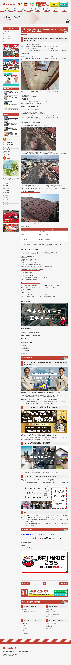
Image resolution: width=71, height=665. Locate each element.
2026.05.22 (11, 93)
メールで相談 (59, 594)
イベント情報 (7, 38)
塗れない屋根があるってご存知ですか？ (29, 611)
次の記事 (63, 583)
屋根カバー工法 (8, 142)
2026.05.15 (11, 129)
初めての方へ (7, 9)
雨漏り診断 (48, 628)
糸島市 (6, 195)
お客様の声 (23, 632)
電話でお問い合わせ (26, 545)
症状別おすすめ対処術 (50, 611)
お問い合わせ (63, 9)
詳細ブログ (6, 31)
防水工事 (6, 154)
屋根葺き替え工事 (8, 145)
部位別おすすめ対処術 (50, 612)
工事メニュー (39, 9)
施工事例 (31, 9)
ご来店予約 (48, 625)
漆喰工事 (6, 147)
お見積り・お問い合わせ (51, 623)
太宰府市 (6, 188)
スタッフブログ (23, 34)
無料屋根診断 (47, 9)
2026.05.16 (11, 123)
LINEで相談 (59, 591)
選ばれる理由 (24, 623)
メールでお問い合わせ (27, 548)
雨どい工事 (7, 152)
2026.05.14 (11, 134)
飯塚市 (6, 197)
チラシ (5, 41)
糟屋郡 (6, 183)
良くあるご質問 (49, 616)
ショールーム (55, 9)
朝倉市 (6, 207)
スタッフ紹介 (23, 9)
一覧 (44, 583)
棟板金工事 (7, 149)
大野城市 (6, 190)
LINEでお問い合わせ (26, 542)
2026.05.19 (11, 108)
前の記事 (26, 583)
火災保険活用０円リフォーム (27, 612)
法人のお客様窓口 (8, 33)
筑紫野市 (6, 192)
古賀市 (6, 204)
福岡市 (6, 185)
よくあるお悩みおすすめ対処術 (52, 614)
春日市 (6, 199)
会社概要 (23, 625)
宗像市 (6, 202)
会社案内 (15, 9)
